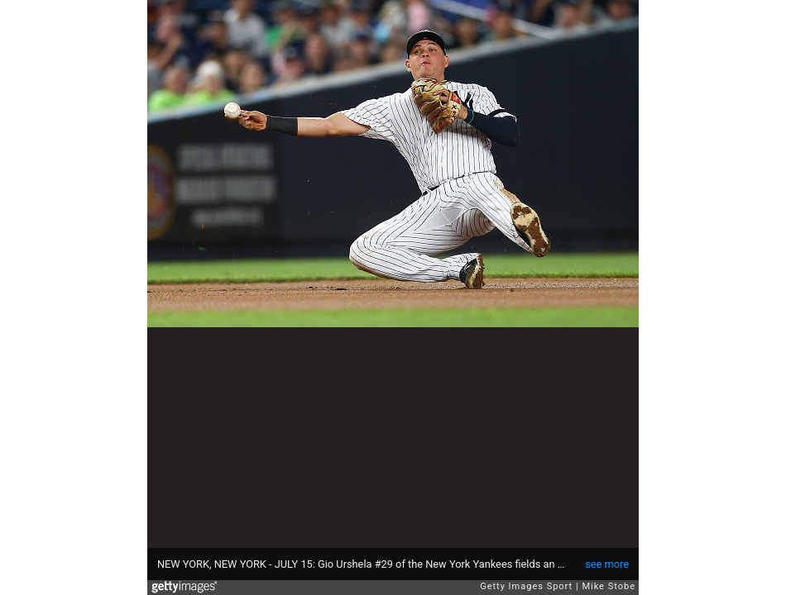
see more (607, 564)
